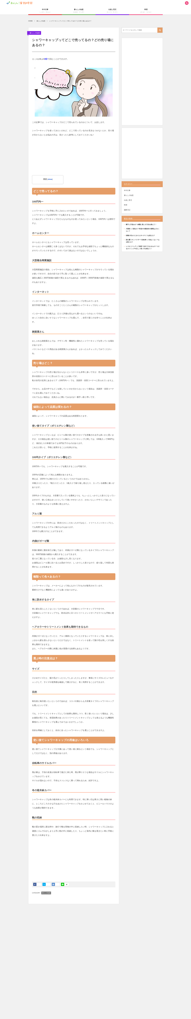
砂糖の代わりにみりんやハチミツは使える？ (140, 235)
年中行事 (127, 190)
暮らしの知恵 (35, 33)
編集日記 (127, 210)
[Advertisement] (73, 158)
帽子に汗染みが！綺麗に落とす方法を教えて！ (141, 224)
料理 (125, 205)
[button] (187, 3)
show (50, 179)
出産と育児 (128, 200)
